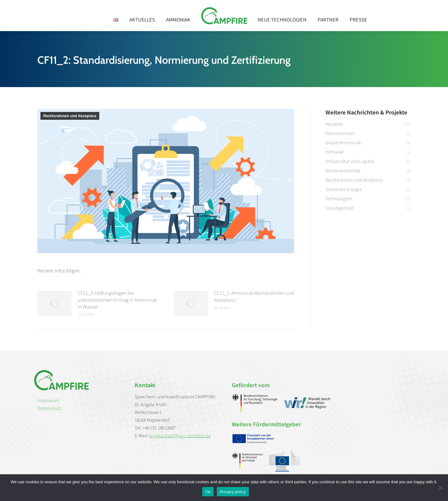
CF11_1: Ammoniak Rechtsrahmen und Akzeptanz (254, 296)
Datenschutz (49, 408)
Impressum (48, 400)
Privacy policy (233, 491)
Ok (208, 491)
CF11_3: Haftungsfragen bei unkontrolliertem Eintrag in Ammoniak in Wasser (117, 300)
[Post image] (54, 303)
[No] (440, 488)
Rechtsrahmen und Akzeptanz (69, 116)
